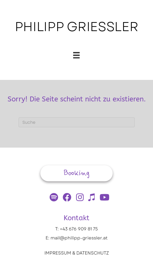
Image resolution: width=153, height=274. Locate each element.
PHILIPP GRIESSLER (76, 26)
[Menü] (76, 55)
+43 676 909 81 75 (79, 229)
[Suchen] (77, 122)
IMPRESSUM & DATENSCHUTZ (76, 253)
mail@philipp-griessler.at (79, 238)
